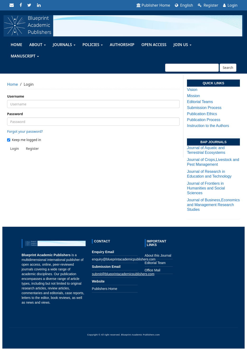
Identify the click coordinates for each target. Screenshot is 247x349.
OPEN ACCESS (153, 44)
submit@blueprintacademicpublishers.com (123, 274)
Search (228, 67)
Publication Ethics (202, 114)
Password (15, 114)
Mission (193, 96)
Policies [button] (93, 44)
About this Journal (158, 255)
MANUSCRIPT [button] (25, 56)
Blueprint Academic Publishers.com (140, 335)
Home (12, 84)
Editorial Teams (200, 102)
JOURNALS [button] (64, 44)
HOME (16, 44)
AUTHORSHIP (122, 44)
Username (15, 96)
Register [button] (32, 148)
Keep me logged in (24, 139)
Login (230, 5)
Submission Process (204, 108)
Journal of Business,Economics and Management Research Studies (213, 205)
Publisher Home (153, 5)
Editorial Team (155, 263)
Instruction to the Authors (208, 126)
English (184, 5)
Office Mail (152, 270)
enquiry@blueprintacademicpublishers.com (123, 259)
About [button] (37, 44)
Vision (192, 90)
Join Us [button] (182, 44)
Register (208, 5)
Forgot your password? (25, 131)
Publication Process (203, 120)
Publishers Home (104, 289)
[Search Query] (192, 68)
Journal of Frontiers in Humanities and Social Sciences (206, 188)
